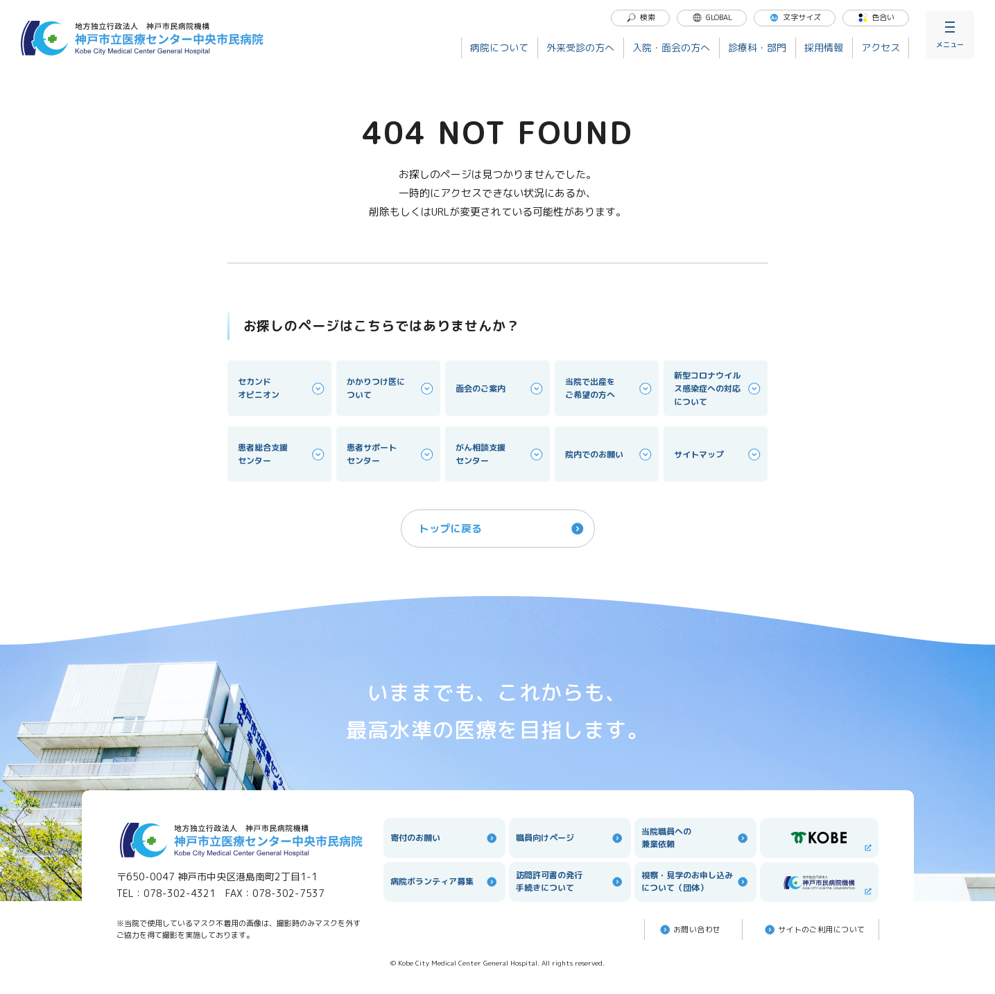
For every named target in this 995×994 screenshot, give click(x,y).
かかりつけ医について (391, 388)
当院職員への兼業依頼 (695, 838)
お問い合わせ (689, 929)
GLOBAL (712, 17)
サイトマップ (718, 454)
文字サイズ (795, 17)
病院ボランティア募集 (444, 882)
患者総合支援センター (282, 454)
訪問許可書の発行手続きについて (570, 881)
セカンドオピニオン (282, 388)
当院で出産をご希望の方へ (609, 388)
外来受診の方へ (580, 47)
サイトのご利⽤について (814, 929)
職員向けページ (570, 838)
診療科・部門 (757, 47)
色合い (876, 17)
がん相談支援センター (500, 454)
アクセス (880, 47)
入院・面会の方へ (671, 47)
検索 (640, 17)
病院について (499, 47)
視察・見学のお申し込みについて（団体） (695, 881)
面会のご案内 (500, 388)
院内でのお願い (609, 454)
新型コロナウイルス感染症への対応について (718, 388)
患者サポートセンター (391, 454)
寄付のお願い (444, 838)
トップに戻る (502, 528)
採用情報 (823, 47)
